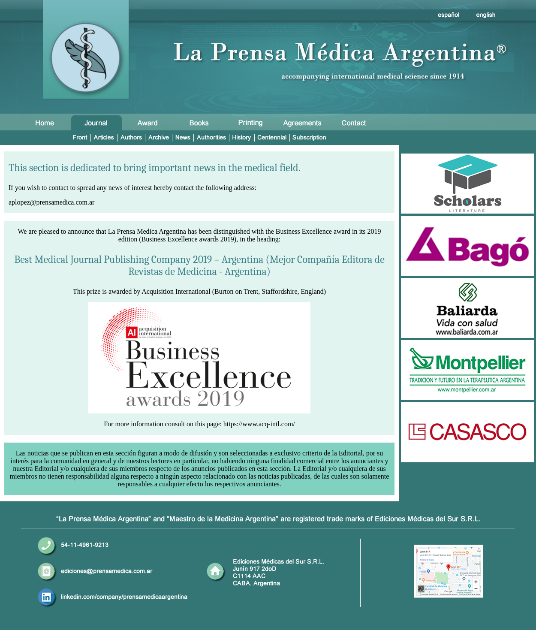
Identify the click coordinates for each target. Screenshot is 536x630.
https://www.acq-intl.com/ (259, 424)
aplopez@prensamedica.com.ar (51, 202)
